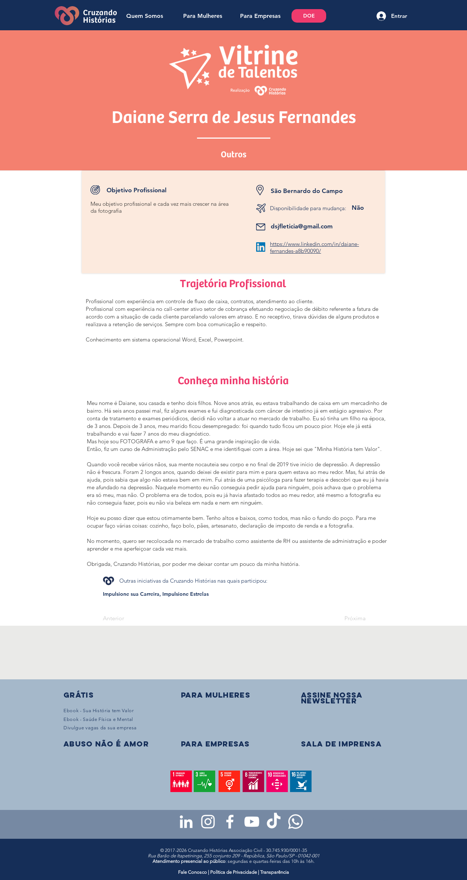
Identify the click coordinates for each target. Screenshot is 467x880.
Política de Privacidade (233, 872)
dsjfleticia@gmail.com (302, 226)
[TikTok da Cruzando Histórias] (274, 822)
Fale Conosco (193, 872)
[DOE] (309, 16)
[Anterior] (127, 618)
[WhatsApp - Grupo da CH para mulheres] (295, 822)
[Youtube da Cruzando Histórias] (252, 822)
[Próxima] (347, 618)
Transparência (274, 872)
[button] (331, 697)
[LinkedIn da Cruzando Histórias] (186, 822)
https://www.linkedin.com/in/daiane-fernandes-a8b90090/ (314, 247)
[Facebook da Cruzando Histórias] (230, 822)
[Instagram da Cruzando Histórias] (208, 822)
